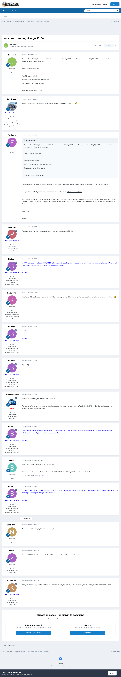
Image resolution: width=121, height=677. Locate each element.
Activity (14, 11)
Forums (4, 16)
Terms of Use (28, 674)
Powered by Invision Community (60, 666)
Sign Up (115, 4)
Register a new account (33, 632)
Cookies (60, 663)
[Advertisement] (60, 29)
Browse (5, 11)
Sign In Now (87, 632)
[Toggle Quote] (25, 140)
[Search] (94, 10)
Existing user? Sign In (100, 4)
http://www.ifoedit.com (74, 192)
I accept (113, 673)
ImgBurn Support (27, 46)
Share (98, 45)
